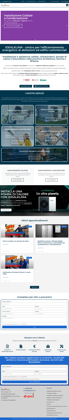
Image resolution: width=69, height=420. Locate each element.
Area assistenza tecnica (52, 415)
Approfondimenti (51, 408)
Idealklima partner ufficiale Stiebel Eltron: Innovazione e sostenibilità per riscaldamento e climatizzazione (51, 242)
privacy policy (18, 324)
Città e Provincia (6, 311)
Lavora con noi (50, 402)
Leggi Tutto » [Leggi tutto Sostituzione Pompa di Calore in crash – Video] (6, 277)
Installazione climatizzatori (53, 399)
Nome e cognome (6, 301)
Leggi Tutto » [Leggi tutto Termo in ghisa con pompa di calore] (6, 244)
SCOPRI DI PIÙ (17, 118)
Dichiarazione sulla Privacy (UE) (54, 412)
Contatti (49, 404)
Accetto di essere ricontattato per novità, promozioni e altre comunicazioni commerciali (21, 379)
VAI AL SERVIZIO (17, 180)
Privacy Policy (15, 418)
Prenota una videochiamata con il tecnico (57, 406)
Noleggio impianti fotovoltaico (54, 397)
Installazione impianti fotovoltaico (55, 395)
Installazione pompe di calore (54, 391)
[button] (67, 5)
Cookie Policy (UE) (51, 410)
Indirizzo (37, 311)
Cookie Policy (21, 418)
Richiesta (4, 316)
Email (3, 306)
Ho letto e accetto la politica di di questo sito (15, 324)
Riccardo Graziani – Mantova (51, 418)
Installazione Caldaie (52, 393)
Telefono (37, 306)
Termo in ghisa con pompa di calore (16, 241)
